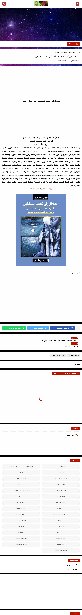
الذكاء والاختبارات (21, 502)
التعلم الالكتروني (61, 484)
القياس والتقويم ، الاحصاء (60, 508)
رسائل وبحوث (61, 520)
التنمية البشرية (60, 496)
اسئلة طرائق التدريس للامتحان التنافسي (21, 460)
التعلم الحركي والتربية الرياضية (21, 484)
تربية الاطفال (60, 514)
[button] (62, 328)
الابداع (21, 466)
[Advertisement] (41, 24)
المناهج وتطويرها (21, 508)
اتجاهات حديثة (61, 460)
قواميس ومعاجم (61, 526)
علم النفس (21, 520)
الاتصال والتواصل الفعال (60, 472)
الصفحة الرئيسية (71, 559)
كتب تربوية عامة (73, 52)
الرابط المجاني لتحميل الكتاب (41, 189)
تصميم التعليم (21, 514)
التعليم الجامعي (61, 490)
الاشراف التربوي (60, 478)
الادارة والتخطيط (21, 472)
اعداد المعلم (60, 466)
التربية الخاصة (21, 478)
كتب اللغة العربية (21, 526)
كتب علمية (60, 538)
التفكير (21, 490)
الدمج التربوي (61, 502)
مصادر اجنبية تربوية (21, 538)
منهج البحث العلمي (61, 544)
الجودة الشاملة (21, 496)
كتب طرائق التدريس (60, 52)
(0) (4, 60)
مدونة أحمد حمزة (71, 563)
